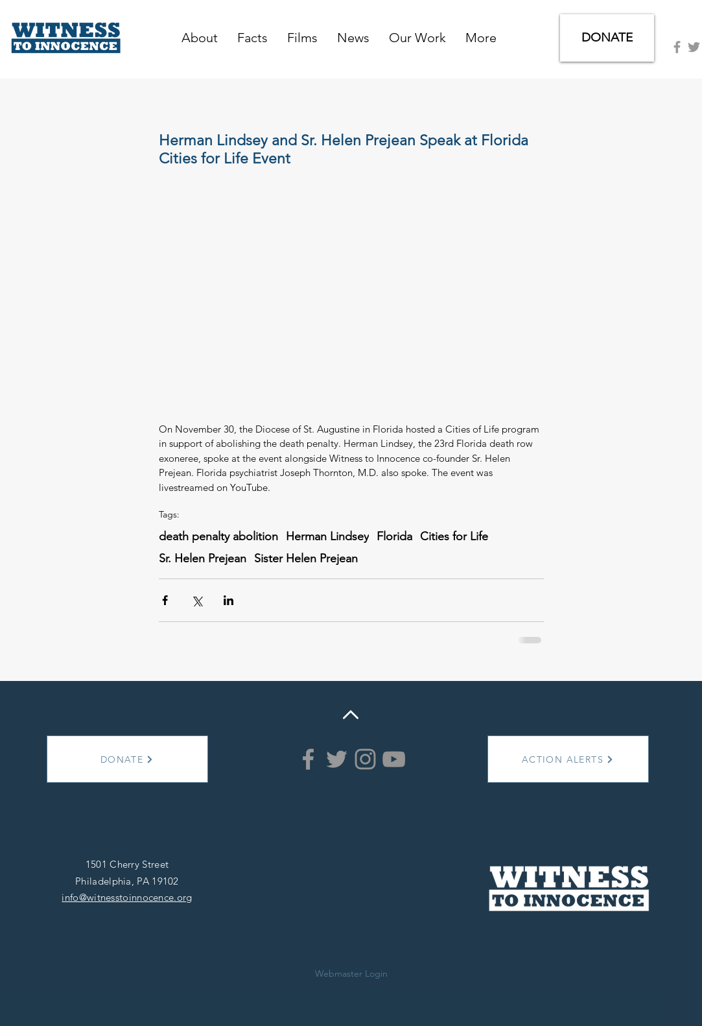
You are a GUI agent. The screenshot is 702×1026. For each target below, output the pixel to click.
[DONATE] (607, 38)
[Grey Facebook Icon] (677, 47)
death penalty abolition (218, 536)
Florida (394, 536)
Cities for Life (454, 536)
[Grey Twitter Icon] (694, 47)
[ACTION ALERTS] (568, 759)
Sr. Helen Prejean (202, 558)
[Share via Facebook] (165, 600)
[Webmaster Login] (351, 974)
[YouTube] (394, 759)
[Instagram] (365, 759)
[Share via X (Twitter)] (197, 600)
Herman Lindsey (327, 536)
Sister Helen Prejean (306, 558)
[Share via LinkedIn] (228, 600)
